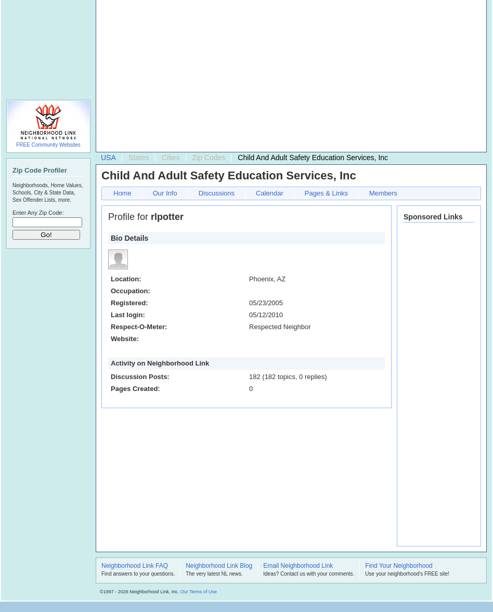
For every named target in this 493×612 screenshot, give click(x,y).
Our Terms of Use (198, 591)
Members (383, 193)
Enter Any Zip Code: (37, 213)
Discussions (217, 193)
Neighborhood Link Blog (219, 566)
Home (122, 193)
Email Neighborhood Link (298, 566)
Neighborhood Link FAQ (134, 566)
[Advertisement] (263, 78)
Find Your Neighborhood (398, 566)
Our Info (165, 193)
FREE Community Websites (48, 145)
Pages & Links (326, 193)
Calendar (269, 193)
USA (108, 157)
